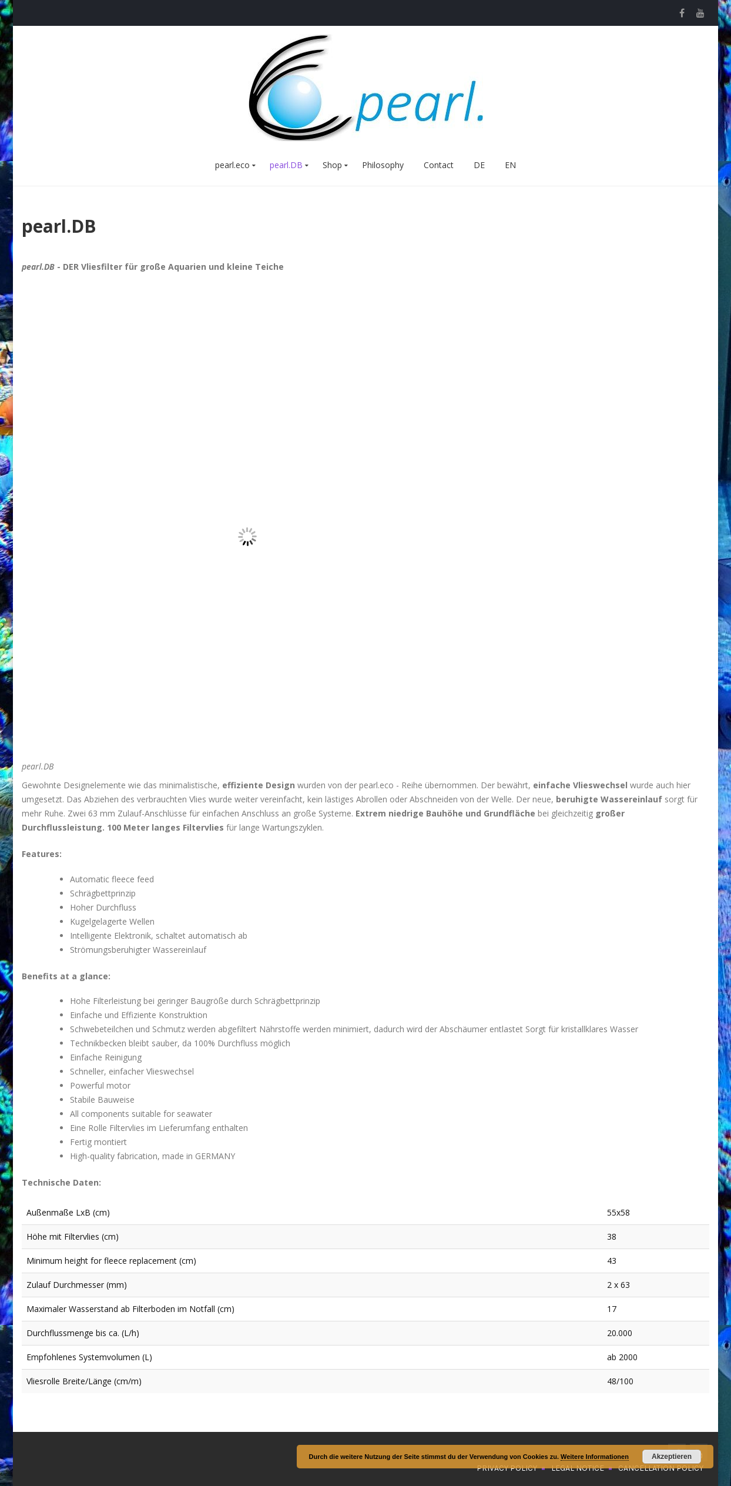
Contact (439, 164)
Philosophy (383, 164)
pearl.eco (232, 164)
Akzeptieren (672, 1456)
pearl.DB (286, 164)
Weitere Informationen (595, 1456)
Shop (332, 164)
